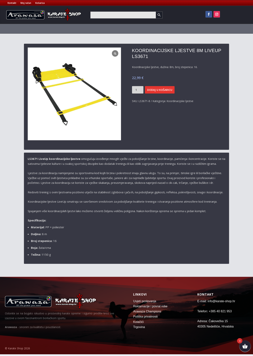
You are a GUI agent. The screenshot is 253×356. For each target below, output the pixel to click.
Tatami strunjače (133, 28)
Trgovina (139, 327)
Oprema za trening (179, 28)
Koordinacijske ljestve (180, 101)
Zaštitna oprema (69, 28)
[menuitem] (18, 29)
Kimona (29, 28)
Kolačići (138, 321)
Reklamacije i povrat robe (150, 306)
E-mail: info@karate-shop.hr (216, 301)
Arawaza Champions (147, 311)
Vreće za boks (156, 28)
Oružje (230, 28)
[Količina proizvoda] (137, 90)
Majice (91, 28)
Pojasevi (46, 28)
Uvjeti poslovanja (144, 301)
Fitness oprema (208, 28)
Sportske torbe (108, 28)
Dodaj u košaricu (159, 90)
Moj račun (26, 3)
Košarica (40, 3)
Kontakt (12, 3)
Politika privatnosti (145, 316)
